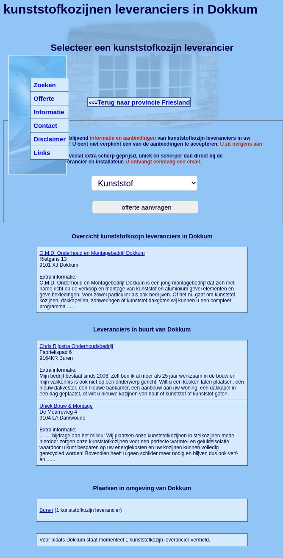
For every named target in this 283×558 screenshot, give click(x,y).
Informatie (48, 112)
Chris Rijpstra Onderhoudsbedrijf (76, 346)
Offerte (43, 98)
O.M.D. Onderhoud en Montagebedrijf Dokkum (91, 253)
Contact (45, 125)
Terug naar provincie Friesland (143, 102)
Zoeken (44, 84)
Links (41, 152)
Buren (46, 510)
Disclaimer (49, 139)
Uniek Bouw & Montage (65, 406)
